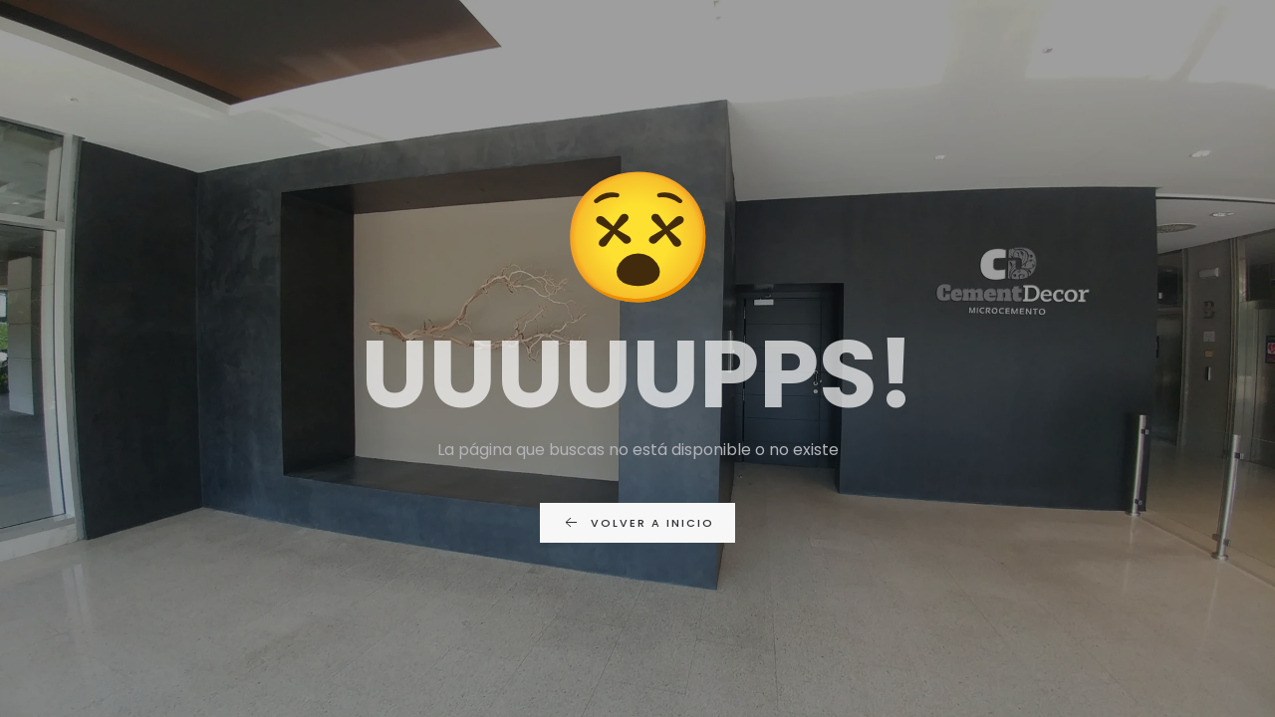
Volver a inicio (637, 523)
